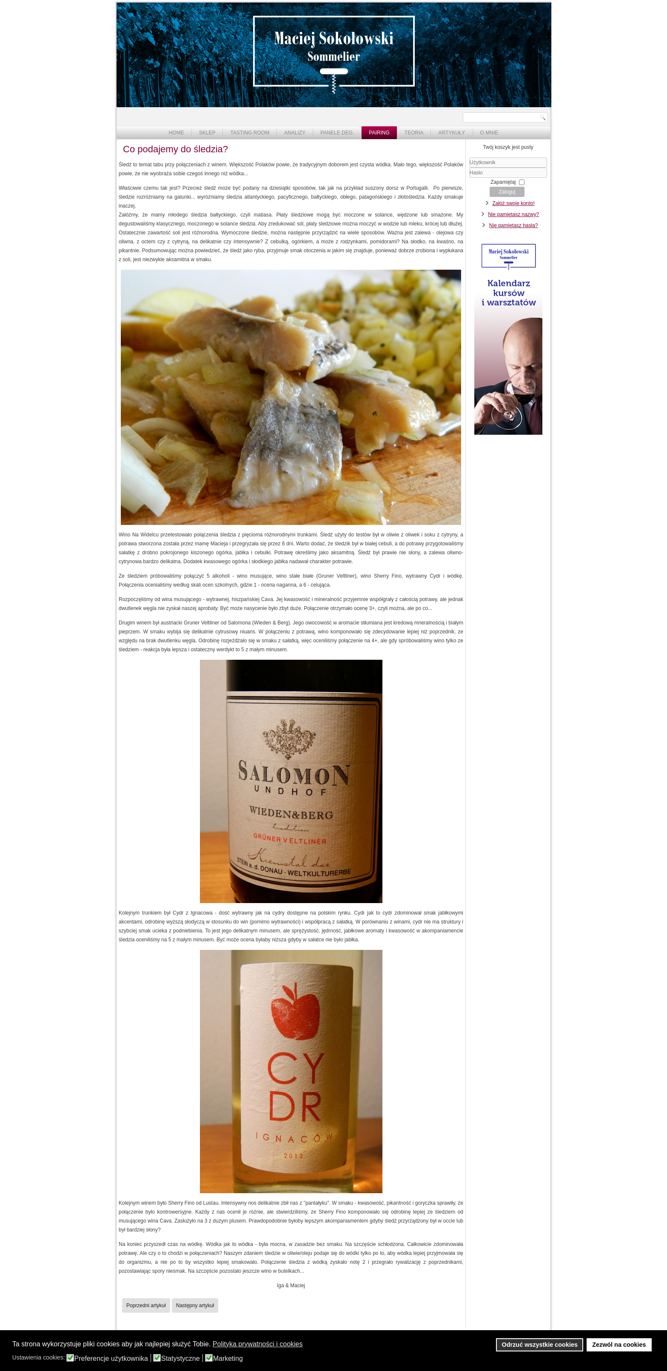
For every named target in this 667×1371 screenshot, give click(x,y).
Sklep (207, 133)
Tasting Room (249, 133)
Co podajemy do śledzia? (175, 149)
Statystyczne (180, 1358)
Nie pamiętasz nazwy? (513, 214)
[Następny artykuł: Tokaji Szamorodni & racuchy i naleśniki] (195, 1305)
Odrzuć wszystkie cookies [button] (540, 1344)
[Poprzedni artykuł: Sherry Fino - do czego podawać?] (146, 1305)
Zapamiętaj (503, 182)
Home (176, 133)
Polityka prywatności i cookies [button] (258, 1344)
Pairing (379, 133)
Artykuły (451, 133)
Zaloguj (507, 192)
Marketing (228, 1358)
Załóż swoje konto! (513, 203)
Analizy (294, 133)
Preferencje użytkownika (111, 1358)
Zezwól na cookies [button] (619, 1344)
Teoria (414, 133)
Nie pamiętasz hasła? (513, 225)
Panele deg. (337, 133)
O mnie (489, 133)
